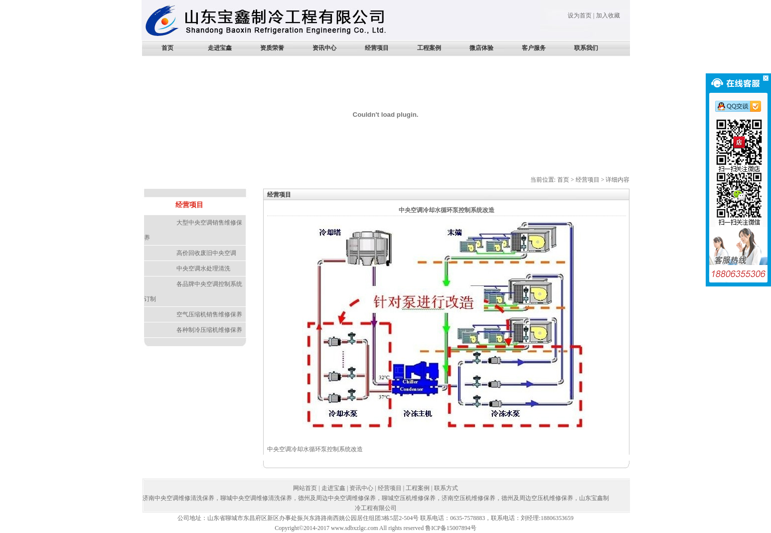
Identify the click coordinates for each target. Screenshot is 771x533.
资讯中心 (324, 47)
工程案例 (429, 47)
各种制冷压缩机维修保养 (209, 329)
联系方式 (446, 488)
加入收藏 (608, 15)
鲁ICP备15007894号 (450, 528)
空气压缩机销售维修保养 (209, 314)
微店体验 (481, 47)
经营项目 (377, 47)
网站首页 (305, 488)
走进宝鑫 (220, 47)
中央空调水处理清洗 (203, 268)
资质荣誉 (272, 47)
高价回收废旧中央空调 (206, 253)
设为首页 (580, 15)
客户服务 (534, 47)
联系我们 (586, 47)
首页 (167, 47)
